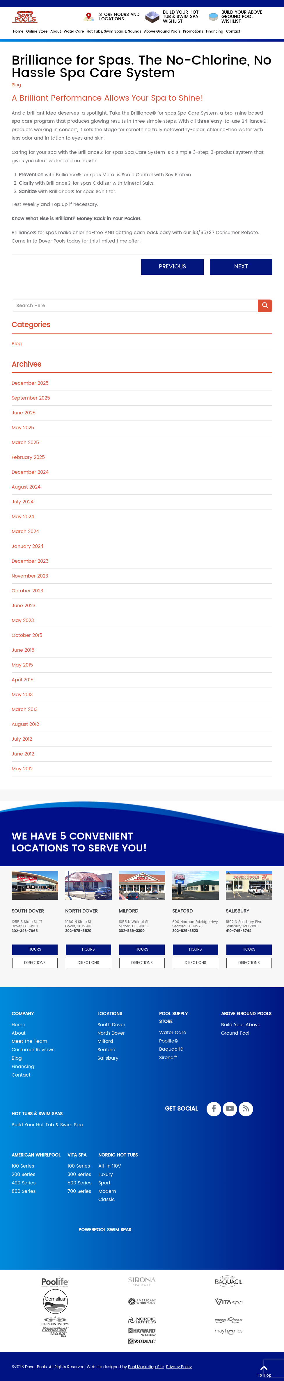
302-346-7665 (25, 929)
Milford (105, 1039)
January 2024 (27, 544)
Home (18, 1023)
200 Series (23, 1173)
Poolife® (168, 1039)
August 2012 (25, 722)
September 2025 (31, 396)
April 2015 (22, 678)
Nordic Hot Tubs (118, 1153)
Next (241, 265)
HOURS (35, 948)
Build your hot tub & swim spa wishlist (171, 15)
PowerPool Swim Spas (105, 1228)
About (19, 1031)
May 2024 (23, 515)
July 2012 (22, 737)
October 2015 (27, 633)
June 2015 (23, 648)
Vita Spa (77, 1153)
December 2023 (30, 559)
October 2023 (27, 589)
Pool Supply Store (173, 1015)
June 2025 (24, 411)
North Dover (111, 1031)
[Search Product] (265, 304)
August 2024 (26, 485)
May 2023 (23, 619)
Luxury (105, 1173)
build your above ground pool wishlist (234, 15)
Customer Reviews (33, 1048)
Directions (35, 961)
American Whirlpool (36, 1153)
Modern (107, 1189)
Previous (172, 265)
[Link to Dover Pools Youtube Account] (230, 1107)
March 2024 (25, 530)
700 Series (79, 1189)
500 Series (79, 1181)
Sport (104, 1181)
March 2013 (25, 708)
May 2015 (22, 663)
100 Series (23, 1164)
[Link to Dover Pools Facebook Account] (214, 1107)
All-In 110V (109, 1164)
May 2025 (23, 426)
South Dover (111, 1023)
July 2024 (22, 500)
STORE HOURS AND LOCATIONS (111, 15)
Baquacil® (171, 1047)
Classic (106, 1198)
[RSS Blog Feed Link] (246, 1107)
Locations (109, 1011)
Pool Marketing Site (146, 1365)
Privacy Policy (179, 1365)
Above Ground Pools (246, 1011)
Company (23, 1011)
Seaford (106, 1048)
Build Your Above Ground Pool (240, 1027)
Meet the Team (29, 1039)
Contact (21, 1073)
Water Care (172, 1030)
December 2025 (30, 381)
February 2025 (28, 455)
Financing (23, 1064)
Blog (17, 342)
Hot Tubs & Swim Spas (37, 1112)
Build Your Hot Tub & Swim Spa (47, 1123)
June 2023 (23, 604)
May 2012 (22, 767)
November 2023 (30, 574)
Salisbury (107, 1056)
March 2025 (25, 441)
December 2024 (30, 470)
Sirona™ (168, 1056)
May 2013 (22, 693)
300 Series (79, 1173)
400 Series (24, 1181)
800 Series (24, 1189)
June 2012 (23, 752)
